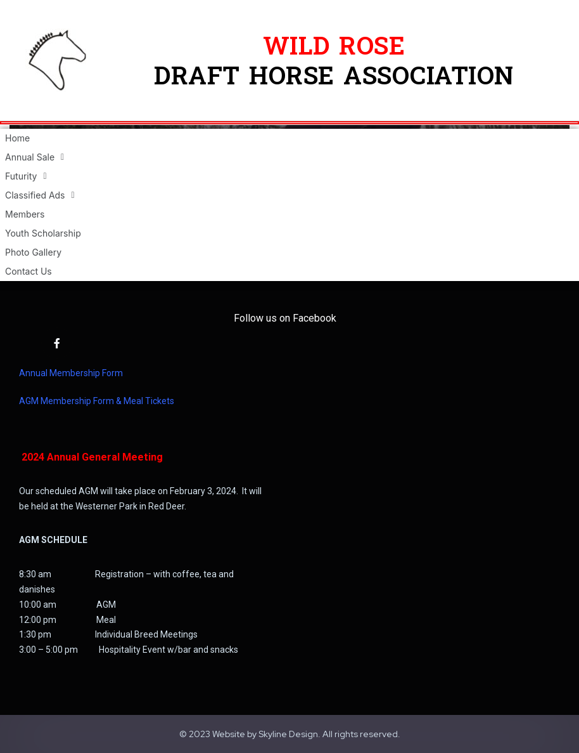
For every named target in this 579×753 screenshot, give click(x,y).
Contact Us (28, 271)
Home (17, 138)
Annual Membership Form (71, 373)
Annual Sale (34, 157)
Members (24, 214)
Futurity (26, 176)
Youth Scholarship (43, 233)
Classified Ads (40, 195)
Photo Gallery (33, 252)
